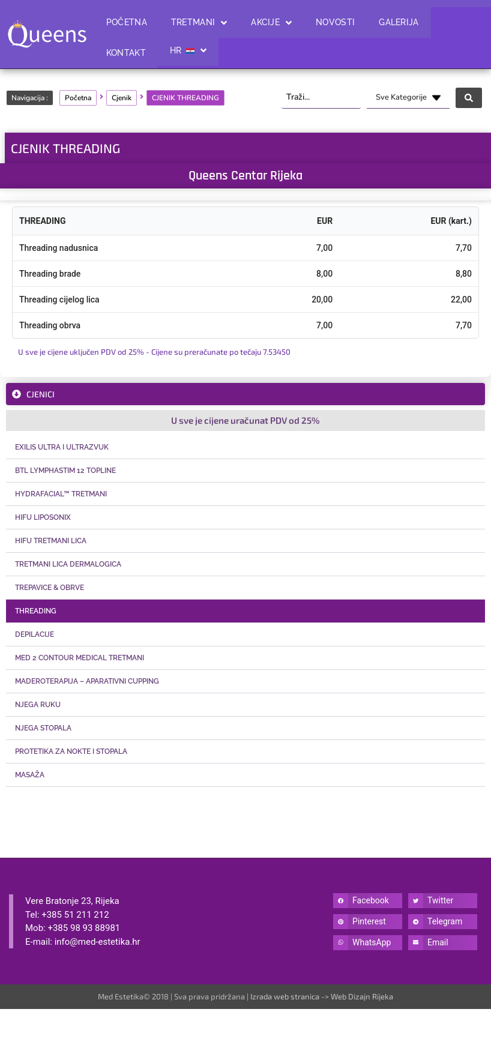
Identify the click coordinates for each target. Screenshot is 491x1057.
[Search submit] (469, 98)
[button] (367, 900)
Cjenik (121, 98)
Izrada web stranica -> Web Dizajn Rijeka (321, 996)
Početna (78, 98)
